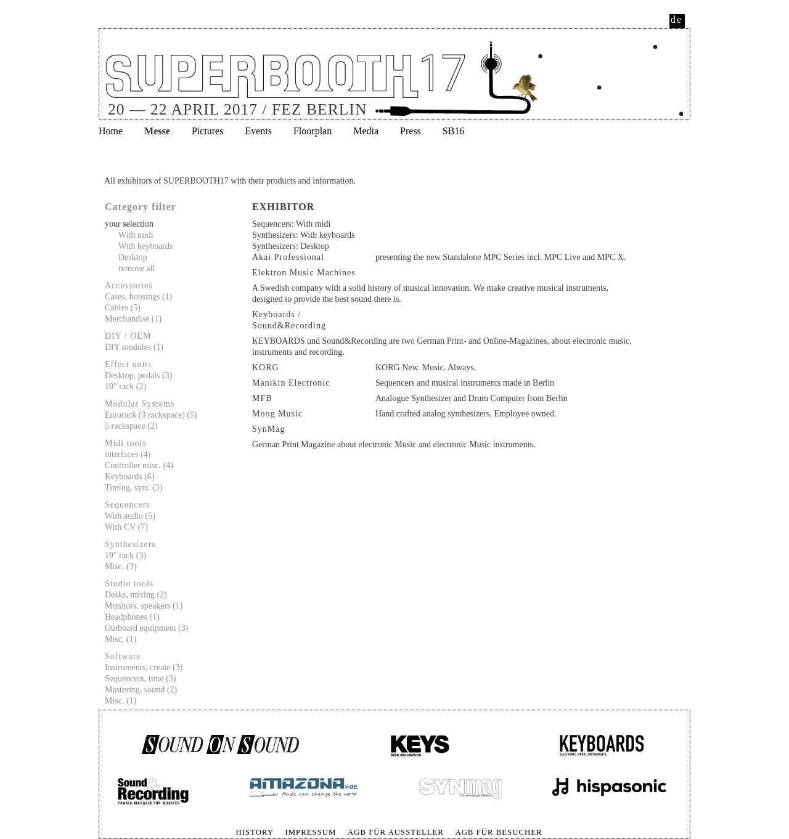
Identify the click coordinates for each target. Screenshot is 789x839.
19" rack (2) (125, 386)
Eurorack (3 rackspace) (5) (151, 415)
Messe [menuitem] (157, 131)
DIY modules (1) (134, 347)
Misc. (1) (120, 639)
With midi (135, 235)
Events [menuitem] (258, 131)
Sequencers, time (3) (140, 678)
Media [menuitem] (365, 131)
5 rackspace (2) (131, 426)
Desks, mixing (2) (136, 594)
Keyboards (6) (129, 476)
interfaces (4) (127, 454)
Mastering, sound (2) (141, 689)
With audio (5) (130, 516)
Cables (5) (123, 307)
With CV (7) (126, 527)
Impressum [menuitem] (310, 832)
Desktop (132, 257)
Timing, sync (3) (133, 487)
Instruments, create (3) (143, 667)
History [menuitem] (254, 832)
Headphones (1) (132, 617)
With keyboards (145, 246)
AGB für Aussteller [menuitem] (396, 832)
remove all (136, 268)
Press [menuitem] (410, 131)
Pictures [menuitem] (208, 131)
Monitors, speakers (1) (143, 605)
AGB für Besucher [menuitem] (498, 832)
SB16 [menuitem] (454, 131)
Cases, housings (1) (138, 296)
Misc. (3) (120, 566)
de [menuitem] (676, 19)
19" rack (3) (125, 555)
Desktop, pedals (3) (138, 375)
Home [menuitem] (111, 131)
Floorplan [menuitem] (312, 131)
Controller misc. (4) (139, 465)
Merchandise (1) (133, 318)
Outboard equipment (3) (146, 628)
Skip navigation (99, 826)
